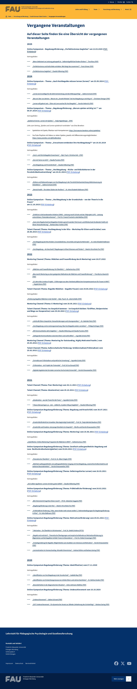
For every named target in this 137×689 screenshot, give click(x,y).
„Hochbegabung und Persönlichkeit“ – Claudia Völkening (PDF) (55, 167)
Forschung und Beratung (111, 9)
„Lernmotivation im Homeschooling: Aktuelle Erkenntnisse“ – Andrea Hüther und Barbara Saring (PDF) (70, 560)
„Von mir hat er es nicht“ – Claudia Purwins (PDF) (50, 162)
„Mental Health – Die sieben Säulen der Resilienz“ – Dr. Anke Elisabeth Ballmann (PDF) (64, 192)
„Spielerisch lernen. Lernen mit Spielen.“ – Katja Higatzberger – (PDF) (53, 123)
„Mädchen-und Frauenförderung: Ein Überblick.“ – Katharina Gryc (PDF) (59, 274)
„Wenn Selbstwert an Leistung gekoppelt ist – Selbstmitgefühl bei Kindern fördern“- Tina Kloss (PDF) (69, 61)
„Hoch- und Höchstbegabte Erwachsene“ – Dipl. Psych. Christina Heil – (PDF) (60, 157)
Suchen (129, 2)
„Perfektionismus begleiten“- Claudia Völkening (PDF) (52, 71)
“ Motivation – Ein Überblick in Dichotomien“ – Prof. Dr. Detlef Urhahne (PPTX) (61, 541)
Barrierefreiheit (30, 664)
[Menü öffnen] (128, 9)
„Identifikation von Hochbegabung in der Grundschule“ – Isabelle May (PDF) (60, 585)
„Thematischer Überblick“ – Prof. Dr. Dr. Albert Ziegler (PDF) (54, 469)
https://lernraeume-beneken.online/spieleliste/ (86, 133)
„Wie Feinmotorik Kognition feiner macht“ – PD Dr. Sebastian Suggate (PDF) (60, 511)
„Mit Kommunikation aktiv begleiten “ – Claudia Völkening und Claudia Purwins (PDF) (63, 338)
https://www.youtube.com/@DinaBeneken (48, 140)
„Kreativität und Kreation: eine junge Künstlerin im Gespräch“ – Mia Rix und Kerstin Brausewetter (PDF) (70, 437)
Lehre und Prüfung (81, 9)
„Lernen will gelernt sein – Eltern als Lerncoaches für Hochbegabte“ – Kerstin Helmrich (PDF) (66, 106)
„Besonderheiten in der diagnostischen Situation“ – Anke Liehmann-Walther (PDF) (62, 598)
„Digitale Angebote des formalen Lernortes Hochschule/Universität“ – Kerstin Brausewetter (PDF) (68, 378)
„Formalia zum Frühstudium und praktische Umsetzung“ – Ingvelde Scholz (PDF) (62, 368)
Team (95, 9)
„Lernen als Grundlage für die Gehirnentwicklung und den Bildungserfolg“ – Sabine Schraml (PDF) (68, 94)
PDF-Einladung (44, 113)
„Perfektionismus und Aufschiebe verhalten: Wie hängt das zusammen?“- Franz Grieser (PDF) (66, 66)
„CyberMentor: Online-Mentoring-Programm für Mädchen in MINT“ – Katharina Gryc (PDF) (60, 452)
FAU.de (111, 2)
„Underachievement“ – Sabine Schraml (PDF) (49, 612)
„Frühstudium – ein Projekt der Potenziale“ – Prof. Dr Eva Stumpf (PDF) (58, 373)
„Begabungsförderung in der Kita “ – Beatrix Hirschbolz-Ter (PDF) (56, 516)
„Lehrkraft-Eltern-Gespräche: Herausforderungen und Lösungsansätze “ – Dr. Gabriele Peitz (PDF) (68, 326)
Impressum (9, 664)
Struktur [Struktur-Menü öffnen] (121, 2)
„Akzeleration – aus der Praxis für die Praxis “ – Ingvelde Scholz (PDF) (58, 408)
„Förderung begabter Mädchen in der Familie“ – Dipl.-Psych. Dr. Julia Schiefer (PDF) (58, 304)
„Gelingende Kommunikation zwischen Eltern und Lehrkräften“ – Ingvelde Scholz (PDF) (64, 343)
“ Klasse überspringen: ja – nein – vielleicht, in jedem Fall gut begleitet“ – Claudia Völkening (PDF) (68, 412)
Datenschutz (19, 664)
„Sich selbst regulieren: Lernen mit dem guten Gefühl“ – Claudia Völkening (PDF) (56, 494)
